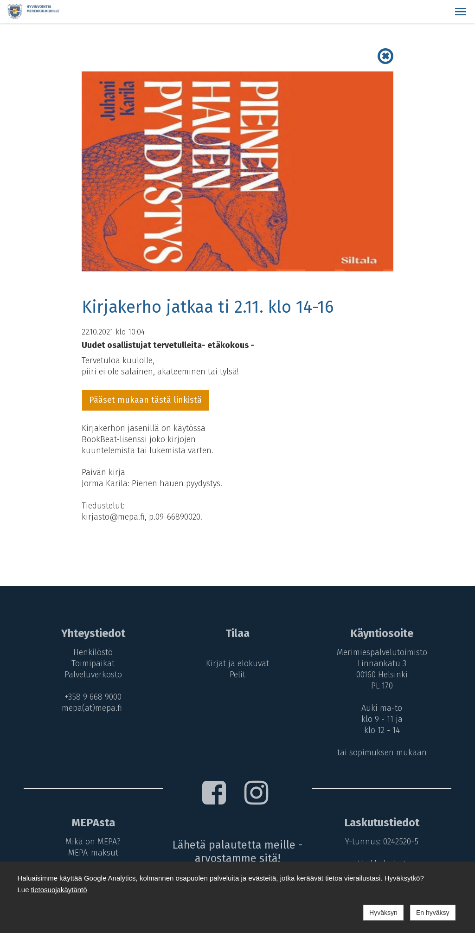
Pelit (237, 674)
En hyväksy (432, 912)
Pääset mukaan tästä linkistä (145, 400)
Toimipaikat (93, 663)
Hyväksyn (383, 912)
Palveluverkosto (93, 674)
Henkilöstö (93, 652)
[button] (460, 11)
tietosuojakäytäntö (59, 890)
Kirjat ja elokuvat (237, 663)
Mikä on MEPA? (93, 841)
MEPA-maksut (93, 853)
